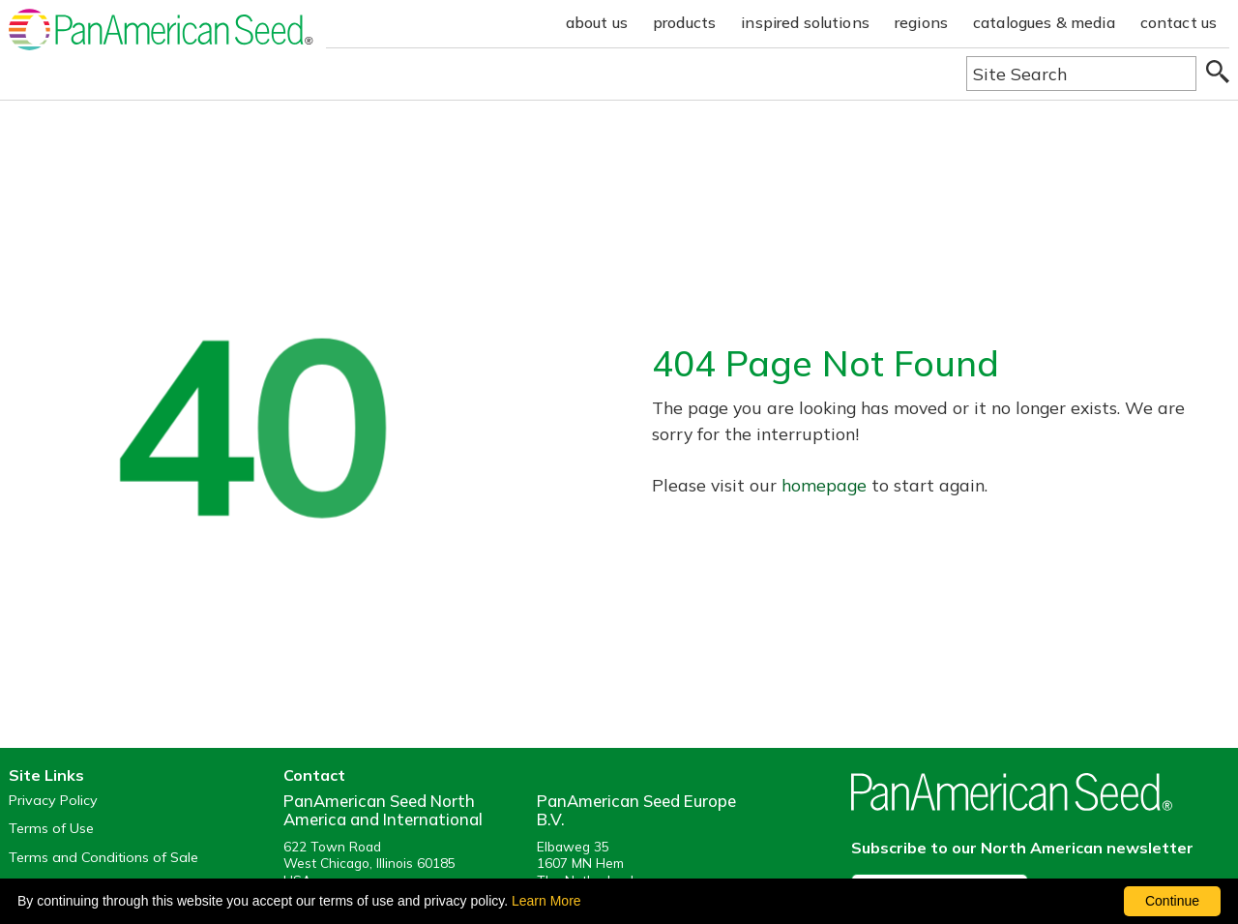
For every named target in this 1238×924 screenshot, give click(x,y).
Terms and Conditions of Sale (103, 857)
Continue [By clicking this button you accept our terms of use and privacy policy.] (1172, 901)
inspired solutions (805, 22)
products (684, 22)
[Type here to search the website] (1081, 73)
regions (921, 22)
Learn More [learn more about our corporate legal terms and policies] (546, 901)
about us (597, 22)
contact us (1179, 22)
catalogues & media (1044, 22)
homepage (824, 484)
